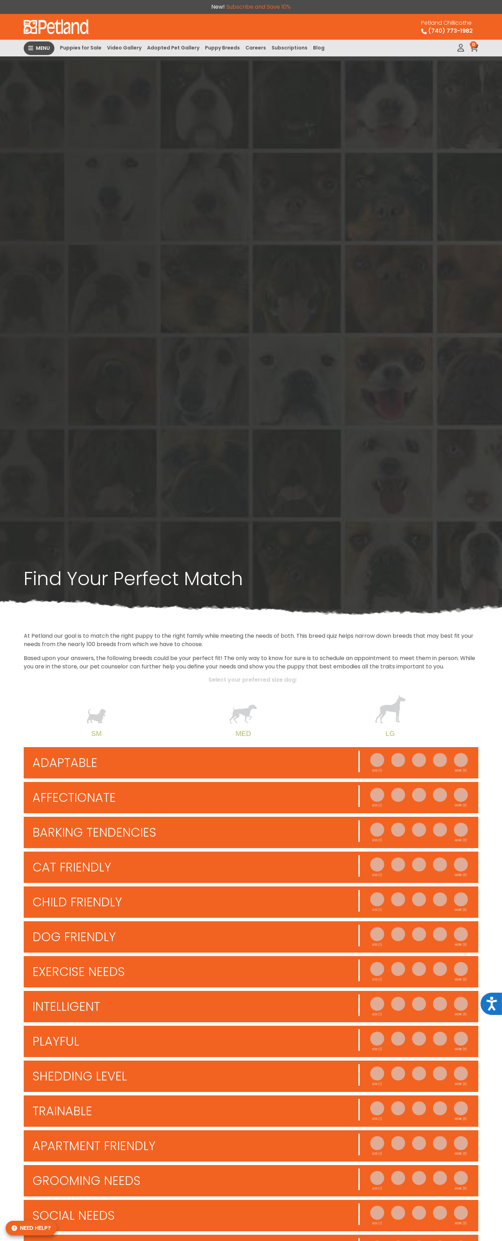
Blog (319, 47)
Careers (255, 47)
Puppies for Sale (80, 47)
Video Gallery (124, 47)
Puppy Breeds (222, 47)
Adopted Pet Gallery (173, 47)
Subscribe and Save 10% (258, 7)
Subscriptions (289, 47)
